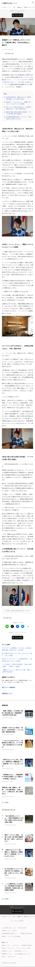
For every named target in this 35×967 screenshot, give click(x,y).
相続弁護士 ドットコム (7, 951)
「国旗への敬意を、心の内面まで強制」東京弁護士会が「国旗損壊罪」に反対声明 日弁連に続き (12, 713)
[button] (28, 626)
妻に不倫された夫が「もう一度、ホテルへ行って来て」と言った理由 (17, 654)
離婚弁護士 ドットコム (7, 953)
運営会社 (4, 936)
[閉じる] (33, 11)
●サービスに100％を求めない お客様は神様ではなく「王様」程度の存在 (18, 108)
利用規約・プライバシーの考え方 (9, 930)
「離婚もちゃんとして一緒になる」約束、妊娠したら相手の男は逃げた (17, 671)
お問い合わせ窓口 (22, 927)
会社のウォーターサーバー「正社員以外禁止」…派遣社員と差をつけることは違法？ (17, 660)
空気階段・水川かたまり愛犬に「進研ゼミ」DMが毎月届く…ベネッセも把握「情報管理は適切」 (13, 730)
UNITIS (3, 956)
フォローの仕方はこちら (17, 12)
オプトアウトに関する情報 (14, 936)
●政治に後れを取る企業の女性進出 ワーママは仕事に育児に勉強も (18, 112)
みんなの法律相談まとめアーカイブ (22, 953)
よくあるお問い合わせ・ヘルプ (9, 927)
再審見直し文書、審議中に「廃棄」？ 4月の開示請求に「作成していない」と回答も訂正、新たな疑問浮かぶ (12, 790)
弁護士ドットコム (7, 7)
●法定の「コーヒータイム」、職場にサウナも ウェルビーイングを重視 (18, 103)
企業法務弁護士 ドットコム (21, 951)
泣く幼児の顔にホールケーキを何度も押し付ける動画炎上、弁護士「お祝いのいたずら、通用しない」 (14, 872)
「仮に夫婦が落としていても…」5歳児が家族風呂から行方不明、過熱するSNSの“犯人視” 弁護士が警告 (14, 819)
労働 (14, 7)
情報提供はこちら (7, 693)
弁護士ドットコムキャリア (8, 948)
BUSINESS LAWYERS (27, 945)
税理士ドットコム (6, 945)
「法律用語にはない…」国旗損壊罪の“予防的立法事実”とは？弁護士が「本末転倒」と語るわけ (12, 776)
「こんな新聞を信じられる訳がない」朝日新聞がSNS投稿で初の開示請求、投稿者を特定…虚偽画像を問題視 (14, 887)
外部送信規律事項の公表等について (10, 933)
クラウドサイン (15, 945)
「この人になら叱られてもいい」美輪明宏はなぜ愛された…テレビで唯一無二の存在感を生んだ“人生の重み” (12, 744)
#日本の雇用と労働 (9, 53)
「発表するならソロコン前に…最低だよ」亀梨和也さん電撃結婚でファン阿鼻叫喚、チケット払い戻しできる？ (12, 763)
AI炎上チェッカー (11, 956)
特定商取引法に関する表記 (26, 933)
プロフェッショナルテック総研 (23, 948)
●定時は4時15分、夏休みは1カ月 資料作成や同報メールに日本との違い (18, 98)
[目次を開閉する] (6, 94)
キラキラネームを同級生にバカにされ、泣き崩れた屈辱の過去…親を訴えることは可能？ (17, 649)
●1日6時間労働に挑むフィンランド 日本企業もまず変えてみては (18, 117)
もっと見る (5, 802)
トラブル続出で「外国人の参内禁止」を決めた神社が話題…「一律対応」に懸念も (17, 665)
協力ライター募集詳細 (8, 687)
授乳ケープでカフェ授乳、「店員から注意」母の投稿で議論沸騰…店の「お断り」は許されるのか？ (14, 838)
